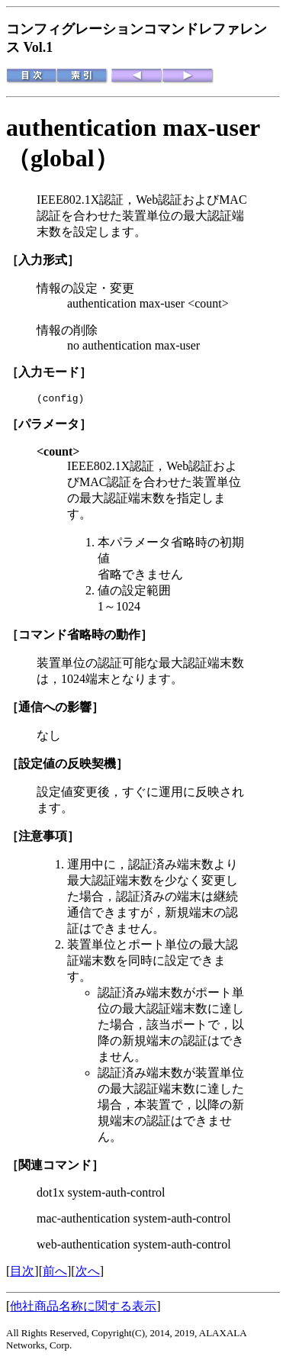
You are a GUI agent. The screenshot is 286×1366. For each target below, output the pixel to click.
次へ (88, 1273)
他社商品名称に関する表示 (83, 1308)
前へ (55, 1273)
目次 (22, 1273)
